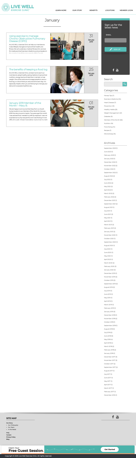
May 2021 (107, 218)
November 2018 (109, 318)
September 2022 (110, 172)
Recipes (107, 130)
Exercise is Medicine (111, 99)
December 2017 (109, 357)
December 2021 (109, 200)
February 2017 (109, 391)
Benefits (93, 10)
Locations (110, 10)
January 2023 (108, 158)
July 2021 (107, 211)
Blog (7, 439)
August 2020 (108, 245)
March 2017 (108, 388)
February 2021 (109, 228)
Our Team (11, 427)
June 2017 (107, 378)
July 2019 (107, 291)
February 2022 (109, 197)
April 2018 (107, 343)
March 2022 (108, 193)
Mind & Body (108, 134)
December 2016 (109, 395)
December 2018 (109, 315)
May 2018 (107, 339)
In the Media (12, 429)
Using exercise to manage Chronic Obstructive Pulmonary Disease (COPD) (27, 39)
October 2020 (109, 238)
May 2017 (107, 381)
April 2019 (107, 301)
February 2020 (109, 266)
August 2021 (108, 207)
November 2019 (109, 277)
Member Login (126, 10)
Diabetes (107, 116)
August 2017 (108, 371)
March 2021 (108, 224)
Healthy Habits (109, 109)
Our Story (77, 10)
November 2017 (109, 360)
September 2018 (110, 325)
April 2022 (107, 190)
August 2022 (108, 176)
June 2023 (107, 152)
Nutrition (107, 123)
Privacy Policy (10, 437)
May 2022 (107, 186)
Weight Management (111, 113)
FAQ (7, 433)
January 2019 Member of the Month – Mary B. (25, 104)
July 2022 (107, 179)
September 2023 (110, 148)
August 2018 (108, 329)
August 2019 (108, 287)
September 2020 (110, 242)
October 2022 (109, 169)
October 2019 (108, 280)
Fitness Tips (108, 95)
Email (108, 35)
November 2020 (110, 235)
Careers (8, 435)
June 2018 (107, 336)
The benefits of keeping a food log (28, 69)
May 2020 (107, 256)
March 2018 (108, 346)
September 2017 (110, 367)
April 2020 (107, 259)
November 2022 (109, 165)
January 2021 (108, 231)
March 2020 (108, 263)
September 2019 (110, 284)
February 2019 (109, 308)
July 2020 (107, 249)
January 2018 (108, 353)
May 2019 (107, 298)
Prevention (108, 106)
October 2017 (108, 364)
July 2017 (107, 374)
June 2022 (107, 183)
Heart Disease (109, 102)
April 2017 (107, 384)
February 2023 (109, 155)
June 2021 (107, 214)
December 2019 (109, 273)
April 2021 (107, 221)
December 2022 (109, 162)
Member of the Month (112, 120)
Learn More (60, 10)
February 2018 (109, 350)
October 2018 (108, 322)
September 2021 (110, 204)
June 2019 (107, 294)
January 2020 (109, 270)
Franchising (108, 127)
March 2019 (108, 304)
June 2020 (107, 252)
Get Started (109, 449)
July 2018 (107, 332)
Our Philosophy (13, 425)
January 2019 (108, 311)
